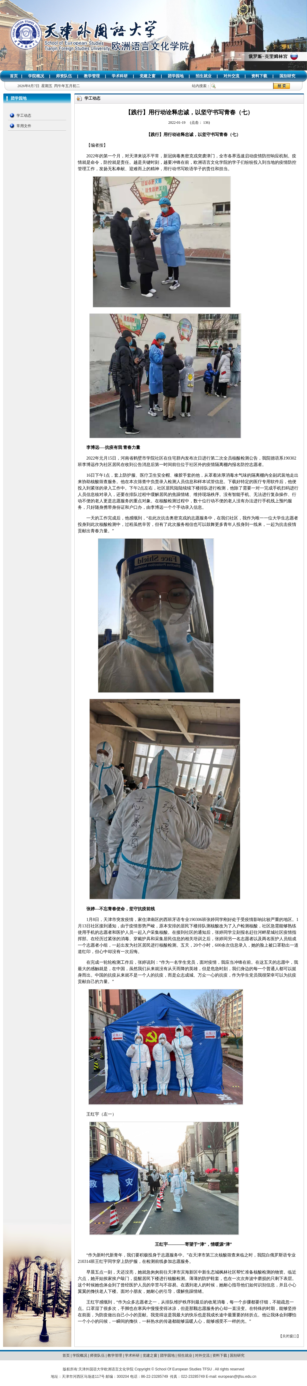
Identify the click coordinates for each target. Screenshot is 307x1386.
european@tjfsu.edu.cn (237, 1376)
